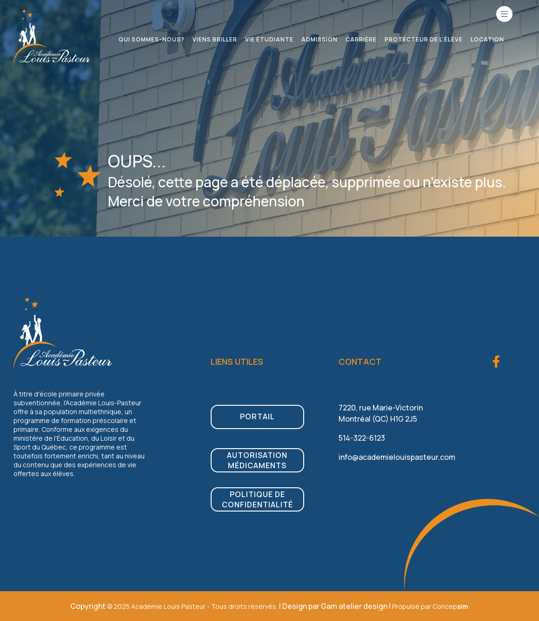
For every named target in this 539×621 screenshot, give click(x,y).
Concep (450, 606)
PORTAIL (257, 416)
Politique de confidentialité (257, 499)
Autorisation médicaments (257, 460)
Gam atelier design (354, 606)
